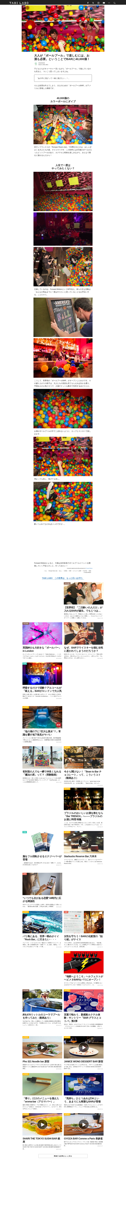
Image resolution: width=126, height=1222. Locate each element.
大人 (46, 571)
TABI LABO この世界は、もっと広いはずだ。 (63, 579)
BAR (70, 571)
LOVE (66, 624)
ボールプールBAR (77, 571)
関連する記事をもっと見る (63, 1156)
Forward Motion (89, 568)
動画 (90, 571)
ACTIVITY (25, 708)
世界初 (65, 571)
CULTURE (67, 584)
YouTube (85, 571)
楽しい (60, 571)
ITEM (24, 664)
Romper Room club (53, 571)
